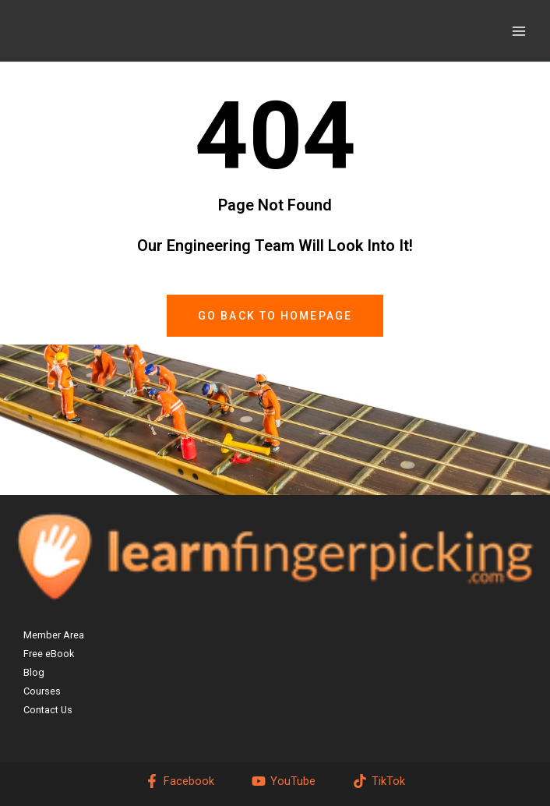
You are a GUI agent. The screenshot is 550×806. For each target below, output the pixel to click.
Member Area (53, 635)
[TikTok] (379, 781)
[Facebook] (180, 781)
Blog (33, 672)
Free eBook (48, 653)
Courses (42, 691)
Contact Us (47, 710)
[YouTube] (283, 781)
